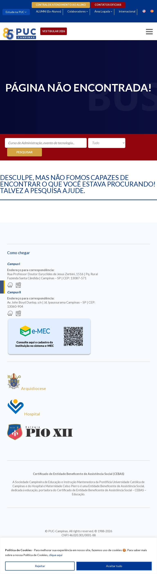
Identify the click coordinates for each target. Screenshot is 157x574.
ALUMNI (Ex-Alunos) (49, 11)
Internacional (128, 11)
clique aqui (55, 555)
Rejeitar (40, 566)
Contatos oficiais (108, 4)
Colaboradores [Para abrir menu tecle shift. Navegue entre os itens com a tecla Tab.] (77, 11)
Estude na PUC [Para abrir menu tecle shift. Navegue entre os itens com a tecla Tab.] (15, 12)
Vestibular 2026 (54, 31)
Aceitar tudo (114, 566)
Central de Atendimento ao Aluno (61, 4)
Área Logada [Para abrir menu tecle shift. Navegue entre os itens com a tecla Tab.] (103, 11)
